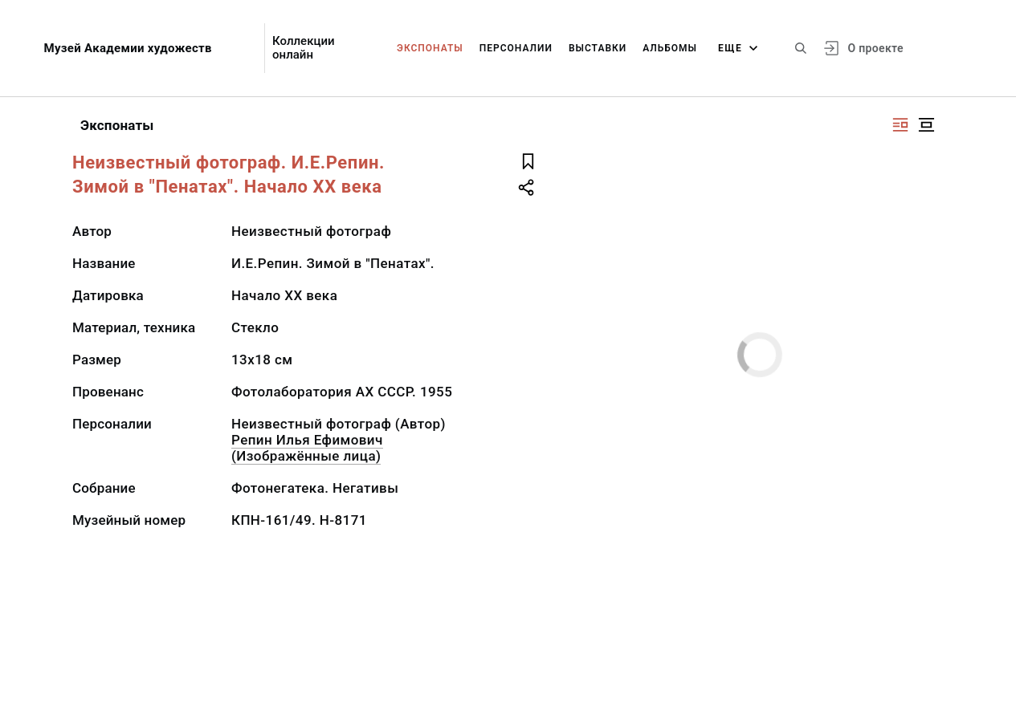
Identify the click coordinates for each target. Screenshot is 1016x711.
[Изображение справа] (900, 125)
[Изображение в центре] (926, 125)
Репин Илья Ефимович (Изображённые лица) (307, 448)
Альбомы (670, 48)
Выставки (597, 48)
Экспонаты (430, 48)
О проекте (875, 48)
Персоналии (516, 48)
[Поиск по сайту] (800, 48)
